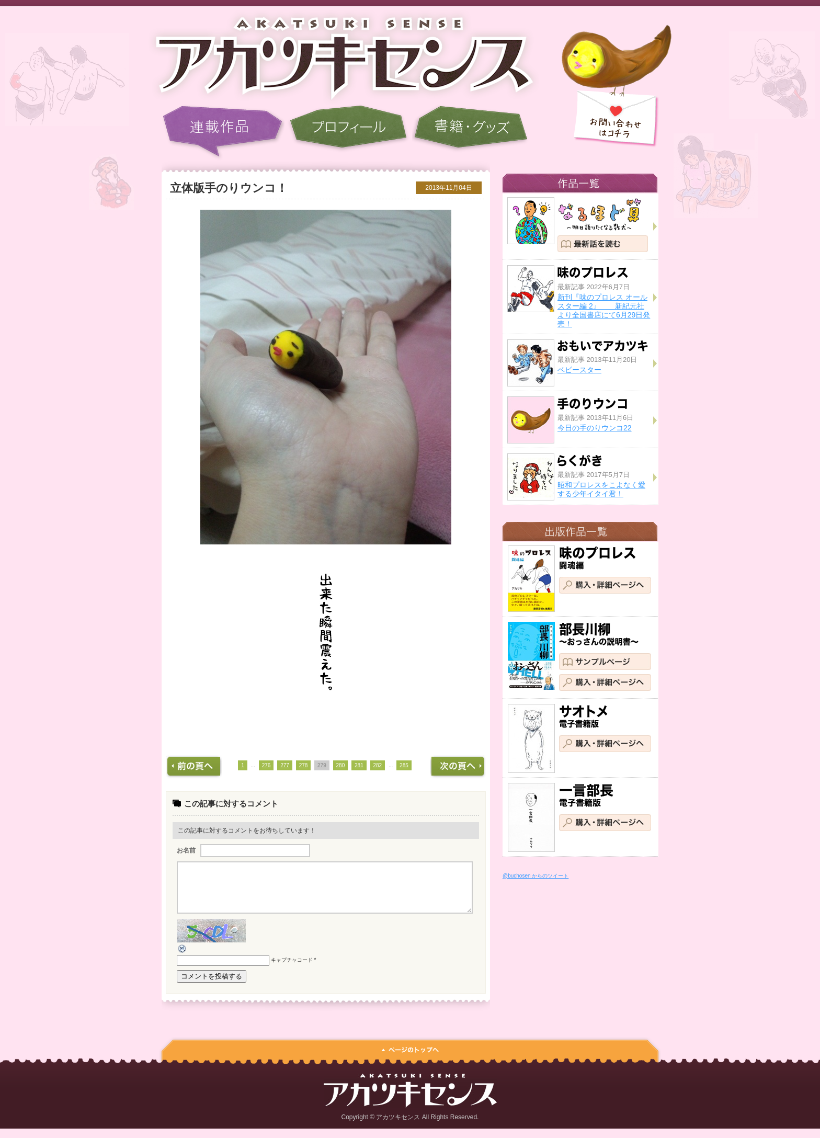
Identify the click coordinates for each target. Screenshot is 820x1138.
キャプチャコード (292, 970)
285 (404, 765)
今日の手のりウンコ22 (594, 428)
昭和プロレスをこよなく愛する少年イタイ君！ (601, 489)
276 (266, 765)
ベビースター (579, 370)
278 (303, 765)
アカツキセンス (337, 55)
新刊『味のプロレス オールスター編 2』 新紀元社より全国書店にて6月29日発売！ (603, 310)
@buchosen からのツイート (535, 876)
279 (321, 765)
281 (359, 765)
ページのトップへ (410, 1056)
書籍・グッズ (470, 132)
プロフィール (348, 132)
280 (340, 765)
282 (377, 765)
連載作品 (222, 132)
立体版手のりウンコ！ (229, 188)
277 (284, 765)
